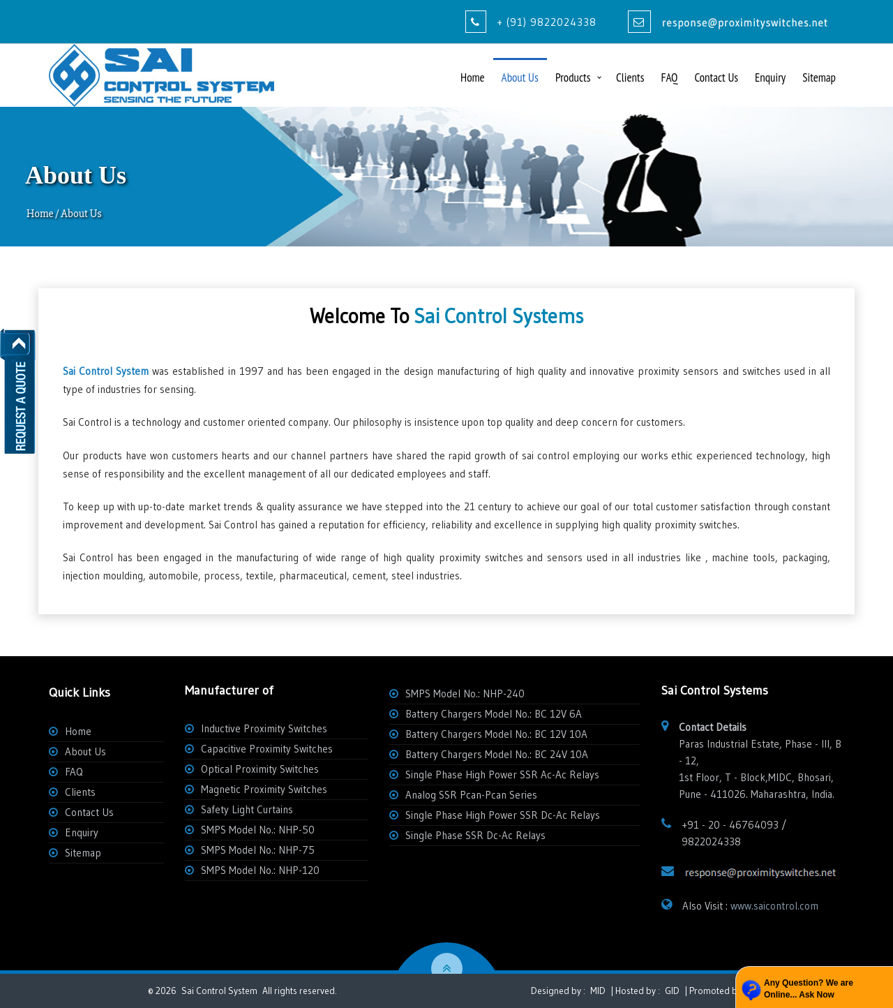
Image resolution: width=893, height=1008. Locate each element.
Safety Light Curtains (247, 809)
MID (597, 991)
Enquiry (770, 77)
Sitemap (819, 77)
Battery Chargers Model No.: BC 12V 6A (493, 713)
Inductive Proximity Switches (264, 728)
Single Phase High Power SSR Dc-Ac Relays (502, 815)
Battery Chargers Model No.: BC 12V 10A (496, 734)
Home (472, 77)
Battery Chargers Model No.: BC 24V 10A (496, 754)
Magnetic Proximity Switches (264, 789)
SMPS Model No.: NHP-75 (258, 850)
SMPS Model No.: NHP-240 (465, 693)
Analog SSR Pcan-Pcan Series (471, 794)
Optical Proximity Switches (260, 769)
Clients (630, 77)
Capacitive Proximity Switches (267, 748)
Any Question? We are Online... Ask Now (808, 989)
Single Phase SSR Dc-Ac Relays (475, 835)
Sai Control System (219, 991)
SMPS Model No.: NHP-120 (260, 870)
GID (672, 991)
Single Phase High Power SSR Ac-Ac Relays (502, 774)
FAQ (669, 77)
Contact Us (716, 77)
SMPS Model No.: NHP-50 (258, 829)
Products (572, 77)
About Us (520, 77)
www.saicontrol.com (774, 905)
